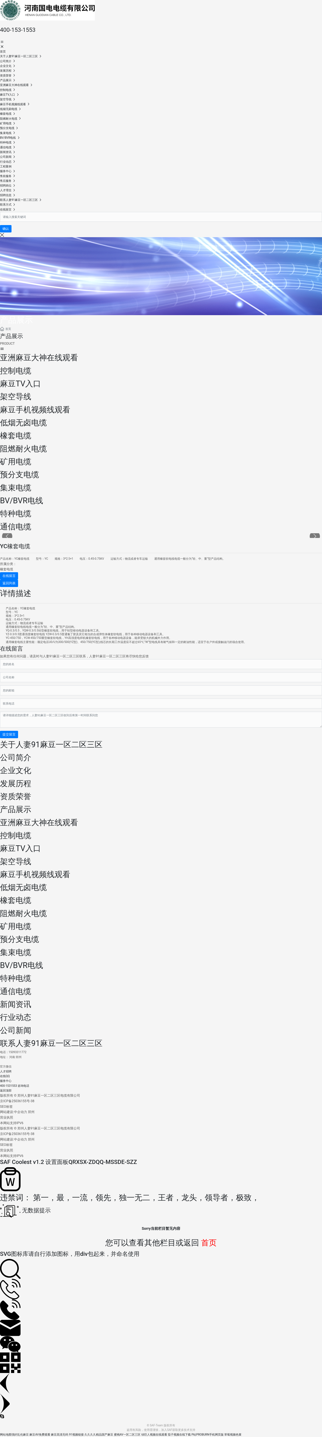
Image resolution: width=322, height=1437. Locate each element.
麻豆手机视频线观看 (35, 874)
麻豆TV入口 (20, 848)
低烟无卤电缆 (23, 887)
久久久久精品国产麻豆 (98, 1434)
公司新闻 (15, 1030)
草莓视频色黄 (233, 1434)
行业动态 (15, 1017)
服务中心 (6, 1080)
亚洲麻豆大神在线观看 (39, 822)
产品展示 (16, 320)
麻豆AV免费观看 (39, 1434)
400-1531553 (8, 1085)
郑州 (31, 1112)
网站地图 (6, 1434)
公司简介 (15, 757)
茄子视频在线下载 (179, 1434)
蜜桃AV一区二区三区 (127, 1434)
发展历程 (15, 783)
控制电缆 (15, 835)
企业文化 (15, 770)
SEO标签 (6, 1107)
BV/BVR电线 (21, 965)
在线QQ (5, 1076)
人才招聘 (6, 1071)
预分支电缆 (19, 939)
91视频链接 (76, 1434)
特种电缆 (15, 978)
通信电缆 (15, 991)
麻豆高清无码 (59, 1434)
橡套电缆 (6, 569)
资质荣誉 (15, 796)
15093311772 (17, 1052)
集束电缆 (15, 952)
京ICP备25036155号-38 (17, 1101)
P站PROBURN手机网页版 (208, 1434)
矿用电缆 (15, 926)
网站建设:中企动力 (13, 1112)
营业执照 (6, 1117)
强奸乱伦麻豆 (20, 1434)
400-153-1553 (18, 29)
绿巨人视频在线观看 (154, 1434)
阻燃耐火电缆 (23, 913)
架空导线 (15, 861)
